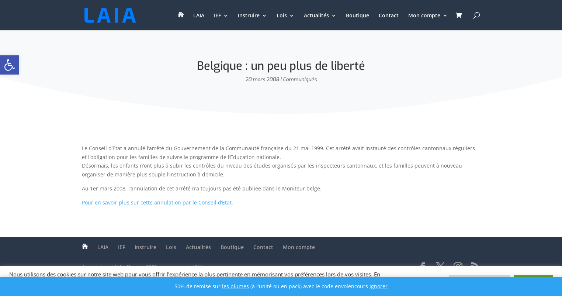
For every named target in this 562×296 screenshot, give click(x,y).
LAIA (198, 16)
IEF (217, 16)
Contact (389, 16)
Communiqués (300, 79)
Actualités (316, 16)
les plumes (235, 286)
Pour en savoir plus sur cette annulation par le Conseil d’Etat (157, 202)
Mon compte (424, 16)
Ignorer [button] (379, 286)
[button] (9, 65)
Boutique (357, 16)
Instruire (249, 16)
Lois (282, 16)
